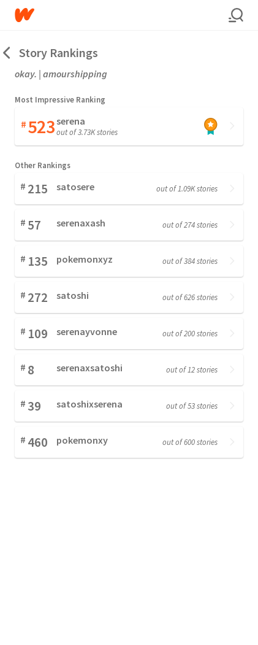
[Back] (7, 52)
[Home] (122, 15)
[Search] (236, 15)
